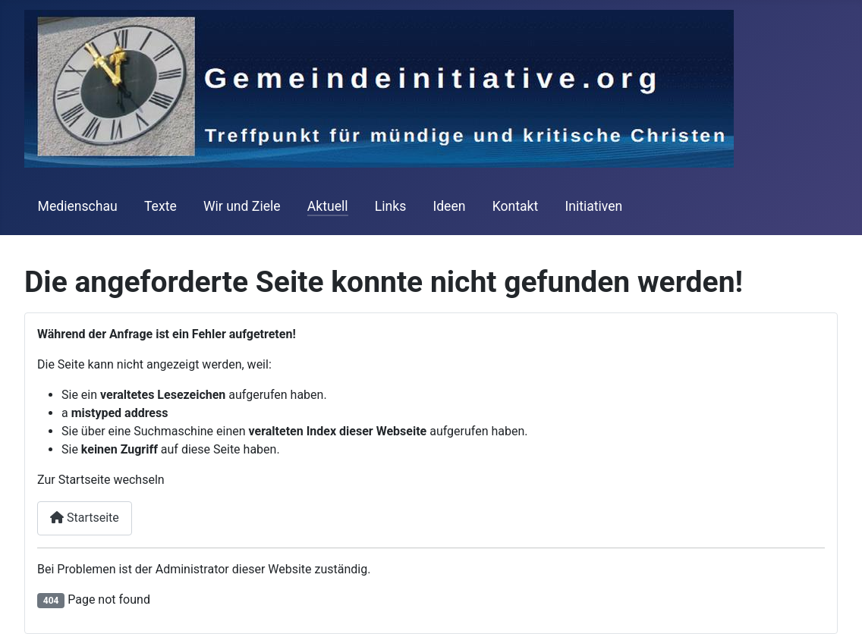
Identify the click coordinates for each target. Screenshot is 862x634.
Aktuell (327, 206)
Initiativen (593, 206)
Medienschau (78, 206)
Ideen (449, 206)
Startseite (84, 517)
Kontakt (515, 206)
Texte (160, 206)
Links (390, 206)
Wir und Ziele (242, 206)
